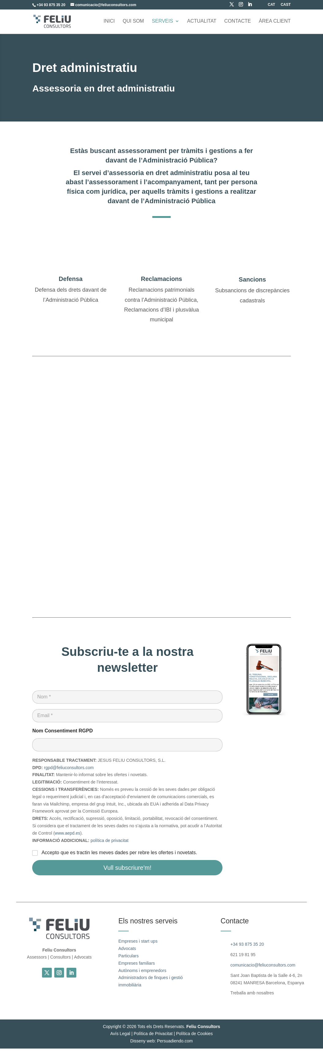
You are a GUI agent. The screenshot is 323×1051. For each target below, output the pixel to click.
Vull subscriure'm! (127, 870)
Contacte (237, 21)
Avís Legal (120, 1036)
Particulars (128, 958)
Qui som (133, 21)
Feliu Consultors (203, 1029)
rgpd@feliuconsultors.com (69, 770)
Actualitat (201, 21)
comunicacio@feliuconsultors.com (262, 967)
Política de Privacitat (153, 1036)
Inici (109, 21)
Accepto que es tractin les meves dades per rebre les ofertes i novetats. (119, 855)
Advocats (127, 950)
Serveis (162, 21)
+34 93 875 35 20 (247, 946)
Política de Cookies (194, 1036)
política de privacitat (109, 842)
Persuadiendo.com (175, 1043)
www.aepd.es (67, 835)
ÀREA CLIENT (275, 21)
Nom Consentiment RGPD (62, 733)
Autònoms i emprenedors (142, 973)
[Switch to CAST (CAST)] (286, 6)
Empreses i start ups (138, 943)
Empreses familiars (136, 965)
